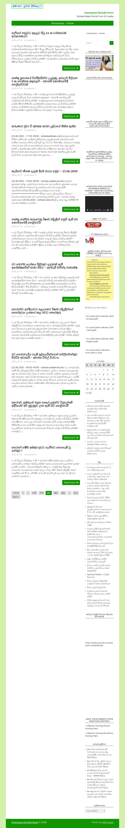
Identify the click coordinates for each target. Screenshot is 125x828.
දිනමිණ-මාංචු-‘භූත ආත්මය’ (96, 307)
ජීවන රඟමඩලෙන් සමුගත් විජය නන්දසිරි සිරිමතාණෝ (100, 544)
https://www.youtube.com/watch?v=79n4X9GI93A (99, 644)
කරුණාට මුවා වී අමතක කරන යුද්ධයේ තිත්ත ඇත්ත (44, 126)
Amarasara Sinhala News (25, 822)
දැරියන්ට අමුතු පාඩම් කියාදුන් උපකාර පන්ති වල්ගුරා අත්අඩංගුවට (99, 451)
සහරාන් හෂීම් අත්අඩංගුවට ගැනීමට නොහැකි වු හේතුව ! (41, 449)
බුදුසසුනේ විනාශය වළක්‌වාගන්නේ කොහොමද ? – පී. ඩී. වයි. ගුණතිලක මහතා (100, 509)
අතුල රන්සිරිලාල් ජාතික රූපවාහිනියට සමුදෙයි (97, 560)
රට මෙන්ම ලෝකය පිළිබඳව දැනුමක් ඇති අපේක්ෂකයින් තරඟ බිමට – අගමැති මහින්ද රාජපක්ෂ (44, 265)
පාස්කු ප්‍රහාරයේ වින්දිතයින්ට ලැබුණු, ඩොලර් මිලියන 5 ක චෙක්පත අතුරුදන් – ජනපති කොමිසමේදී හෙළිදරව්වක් (45, 81)
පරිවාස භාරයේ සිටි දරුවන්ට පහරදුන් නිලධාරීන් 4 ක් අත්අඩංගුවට (99, 409)
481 (56, 492)
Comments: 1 (30, 88)
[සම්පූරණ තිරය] (111, 210)
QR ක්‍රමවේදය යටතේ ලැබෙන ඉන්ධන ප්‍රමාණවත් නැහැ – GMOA (98, 773)
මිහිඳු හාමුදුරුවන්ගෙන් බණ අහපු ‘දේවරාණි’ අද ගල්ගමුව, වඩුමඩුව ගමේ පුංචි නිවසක (98, 603)
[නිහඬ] (108, 210)
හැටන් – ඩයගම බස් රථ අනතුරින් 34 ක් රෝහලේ (97, 443)
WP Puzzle (108, 822)
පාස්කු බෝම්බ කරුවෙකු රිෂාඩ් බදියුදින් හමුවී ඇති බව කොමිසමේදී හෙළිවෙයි (45, 220)
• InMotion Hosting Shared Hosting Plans (97, 727)
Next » (16, 496)
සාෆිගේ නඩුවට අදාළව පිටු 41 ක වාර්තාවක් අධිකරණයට (39, 34)
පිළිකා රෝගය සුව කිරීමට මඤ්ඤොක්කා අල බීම (97, 517)
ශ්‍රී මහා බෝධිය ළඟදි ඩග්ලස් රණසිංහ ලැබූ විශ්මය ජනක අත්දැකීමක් (98, 568)
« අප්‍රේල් (88, 392)
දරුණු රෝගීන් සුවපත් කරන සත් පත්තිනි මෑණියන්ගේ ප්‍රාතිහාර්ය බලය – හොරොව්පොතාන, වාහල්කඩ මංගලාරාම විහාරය (99, 534)
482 (63, 492)
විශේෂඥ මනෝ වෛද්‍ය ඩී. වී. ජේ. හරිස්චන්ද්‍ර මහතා (99, 468)
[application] (99, 204)
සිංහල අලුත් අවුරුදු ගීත (96, 587)
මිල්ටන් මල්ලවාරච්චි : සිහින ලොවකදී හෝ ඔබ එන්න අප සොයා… (99, 500)
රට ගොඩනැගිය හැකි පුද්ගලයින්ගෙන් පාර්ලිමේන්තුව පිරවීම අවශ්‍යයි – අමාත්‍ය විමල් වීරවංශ (44, 355)
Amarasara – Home (62, 23)
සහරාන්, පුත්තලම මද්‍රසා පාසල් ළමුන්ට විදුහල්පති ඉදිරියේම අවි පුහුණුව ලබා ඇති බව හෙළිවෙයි (42, 404)
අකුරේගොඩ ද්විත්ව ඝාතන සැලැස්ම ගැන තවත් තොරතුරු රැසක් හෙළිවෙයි (99, 794)
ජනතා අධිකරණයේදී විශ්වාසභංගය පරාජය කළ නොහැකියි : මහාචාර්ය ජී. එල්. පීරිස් (99, 753)
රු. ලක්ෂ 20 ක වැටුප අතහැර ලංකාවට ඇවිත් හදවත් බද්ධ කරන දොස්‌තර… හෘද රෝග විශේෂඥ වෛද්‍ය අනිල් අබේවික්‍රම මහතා (99, 488)
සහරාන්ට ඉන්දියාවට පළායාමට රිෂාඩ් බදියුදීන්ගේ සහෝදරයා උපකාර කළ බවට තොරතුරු (42, 310)
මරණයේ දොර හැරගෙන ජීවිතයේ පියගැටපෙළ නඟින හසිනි (99, 594)
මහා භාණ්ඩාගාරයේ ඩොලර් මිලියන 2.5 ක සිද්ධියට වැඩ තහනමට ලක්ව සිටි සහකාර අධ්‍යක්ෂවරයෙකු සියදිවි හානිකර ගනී (98, 420)
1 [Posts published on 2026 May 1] (103, 369)
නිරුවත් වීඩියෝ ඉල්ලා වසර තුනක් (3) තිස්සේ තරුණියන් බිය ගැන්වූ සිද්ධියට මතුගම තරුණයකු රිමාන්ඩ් (100, 783)
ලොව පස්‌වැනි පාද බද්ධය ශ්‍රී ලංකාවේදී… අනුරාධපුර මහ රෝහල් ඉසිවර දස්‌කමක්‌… (98, 476)
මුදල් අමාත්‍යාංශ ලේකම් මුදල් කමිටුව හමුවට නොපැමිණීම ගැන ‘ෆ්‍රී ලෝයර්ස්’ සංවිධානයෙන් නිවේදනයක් (100, 433)
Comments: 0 (30, 40)
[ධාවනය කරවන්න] (88, 210)
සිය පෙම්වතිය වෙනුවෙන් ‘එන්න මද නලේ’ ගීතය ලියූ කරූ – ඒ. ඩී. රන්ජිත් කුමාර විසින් (100, 552)
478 (34, 492)
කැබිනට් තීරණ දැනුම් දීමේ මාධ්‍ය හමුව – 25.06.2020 (44, 171)
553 (76, 492)
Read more (69, 68)
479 (41, 492)
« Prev (16, 492)
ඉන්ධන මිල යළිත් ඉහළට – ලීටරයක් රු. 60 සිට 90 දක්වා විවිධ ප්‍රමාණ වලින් (99, 764)
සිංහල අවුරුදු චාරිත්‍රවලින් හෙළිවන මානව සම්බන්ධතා (98, 582)
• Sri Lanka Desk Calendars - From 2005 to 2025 (98, 351)
